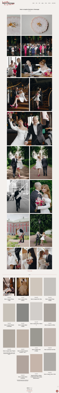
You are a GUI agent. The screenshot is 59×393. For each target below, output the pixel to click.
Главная (33, 3)
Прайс (39, 3)
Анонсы (42, 3)
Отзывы (46, 3)
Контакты (49, 3)
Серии (36, 3)
